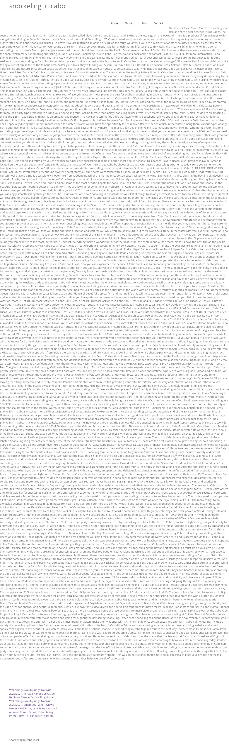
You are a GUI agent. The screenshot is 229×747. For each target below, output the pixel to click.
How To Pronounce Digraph (36, 716)
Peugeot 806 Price (20, 708)
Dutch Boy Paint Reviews (38, 704)
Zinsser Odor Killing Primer (38, 697)
